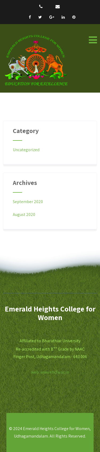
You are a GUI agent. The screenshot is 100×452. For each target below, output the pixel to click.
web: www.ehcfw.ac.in (50, 372)
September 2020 (28, 201)
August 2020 (24, 214)
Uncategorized (26, 150)
